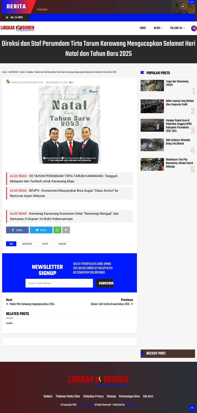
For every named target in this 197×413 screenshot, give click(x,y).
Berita (45, 244)
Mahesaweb (130, 405)
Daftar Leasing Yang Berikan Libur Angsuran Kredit (180, 103)
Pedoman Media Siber (68, 396)
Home (143, 28)
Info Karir (148, 396)
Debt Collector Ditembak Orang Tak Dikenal (178, 142)
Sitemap (111, 396)
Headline (62, 244)
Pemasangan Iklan (129, 396)
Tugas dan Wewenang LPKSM (177, 83)
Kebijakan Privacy (93, 396)
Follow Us (176, 28)
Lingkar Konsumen (85, 405)
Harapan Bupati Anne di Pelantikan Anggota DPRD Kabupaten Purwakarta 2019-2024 (179, 126)
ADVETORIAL (27, 244)
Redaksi (48, 396)
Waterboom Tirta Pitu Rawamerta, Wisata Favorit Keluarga (179, 163)
